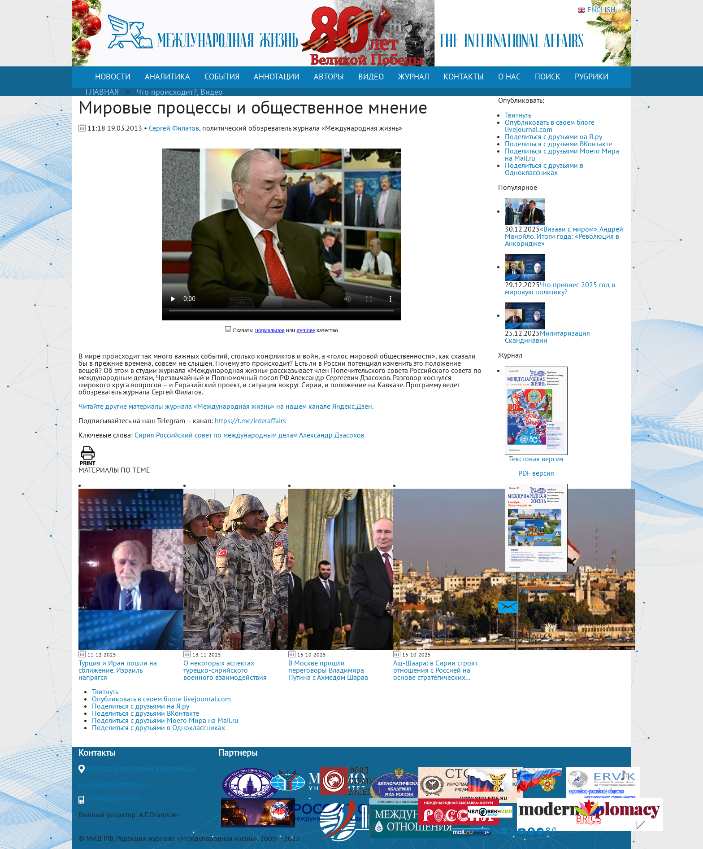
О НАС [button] (509, 76)
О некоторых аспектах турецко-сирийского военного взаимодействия (225, 670)
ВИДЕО (371, 76)
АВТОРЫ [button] (329, 76)
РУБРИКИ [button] (591, 76)
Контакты (96, 752)
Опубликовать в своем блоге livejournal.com (550, 126)
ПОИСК (547, 76)
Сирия (144, 434)
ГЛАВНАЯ (102, 92)
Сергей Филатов (174, 127)
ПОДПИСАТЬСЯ (528, 635)
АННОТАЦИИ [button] (276, 76)
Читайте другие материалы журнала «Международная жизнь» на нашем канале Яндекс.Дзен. (225, 406)
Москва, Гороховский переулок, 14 (141, 768)
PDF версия (536, 472)
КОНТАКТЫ (463, 76)
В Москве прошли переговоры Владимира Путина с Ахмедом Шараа (328, 670)
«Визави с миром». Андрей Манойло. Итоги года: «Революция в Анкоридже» (564, 236)
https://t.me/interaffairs (250, 420)
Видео (211, 92)
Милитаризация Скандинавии (547, 336)
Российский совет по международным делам (227, 434)
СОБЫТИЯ (221, 76)
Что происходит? (166, 92)
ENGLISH (597, 10)
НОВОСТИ (112, 76)
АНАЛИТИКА (167, 76)
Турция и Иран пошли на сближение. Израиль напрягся (117, 670)
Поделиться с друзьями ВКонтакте (558, 143)
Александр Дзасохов (332, 434)
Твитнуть (518, 114)
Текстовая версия (536, 458)
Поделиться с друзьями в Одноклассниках (544, 169)
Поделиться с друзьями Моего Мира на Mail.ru (562, 154)
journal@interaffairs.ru (113, 784)
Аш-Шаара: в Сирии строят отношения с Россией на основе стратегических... (435, 670)
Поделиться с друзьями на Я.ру (553, 136)
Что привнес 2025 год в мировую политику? (560, 288)
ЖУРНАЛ (413, 76)
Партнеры (237, 752)
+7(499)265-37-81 (114, 798)
